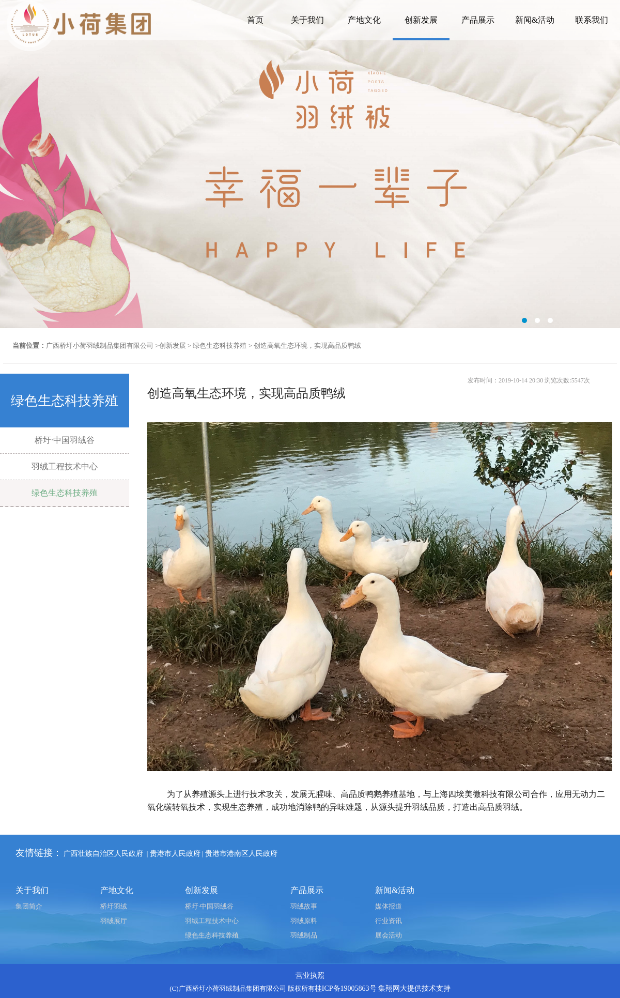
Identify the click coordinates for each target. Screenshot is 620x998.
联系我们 (591, 20)
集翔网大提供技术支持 (414, 988)
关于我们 (307, 20)
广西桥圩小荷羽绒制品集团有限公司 (99, 345)
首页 (255, 20)
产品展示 (477, 20)
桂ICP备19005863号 (346, 988)
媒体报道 (388, 906)
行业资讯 (388, 921)
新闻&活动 (534, 20)
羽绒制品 (303, 935)
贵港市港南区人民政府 (241, 853)
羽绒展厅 (113, 921)
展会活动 (388, 935)
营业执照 (310, 975)
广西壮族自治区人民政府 (103, 853)
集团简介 (29, 906)
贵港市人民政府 (175, 853)
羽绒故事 (303, 906)
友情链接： (39, 853)
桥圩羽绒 (113, 906)
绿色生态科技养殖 (219, 345)
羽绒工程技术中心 (65, 466)
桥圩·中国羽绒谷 (65, 440)
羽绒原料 (303, 921)
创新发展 (421, 20)
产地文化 (364, 20)
